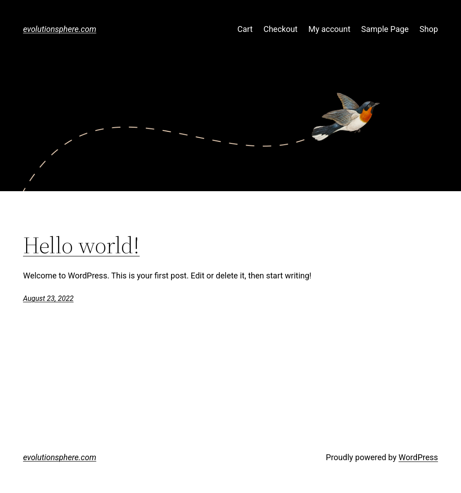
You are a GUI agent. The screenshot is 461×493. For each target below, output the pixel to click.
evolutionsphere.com (59, 29)
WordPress (418, 457)
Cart (245, 29)
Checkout (280, 29)
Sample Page (384, 29)
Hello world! (81, 245)
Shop (429, 29)
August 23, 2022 (48, 298)
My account (329, 29)
